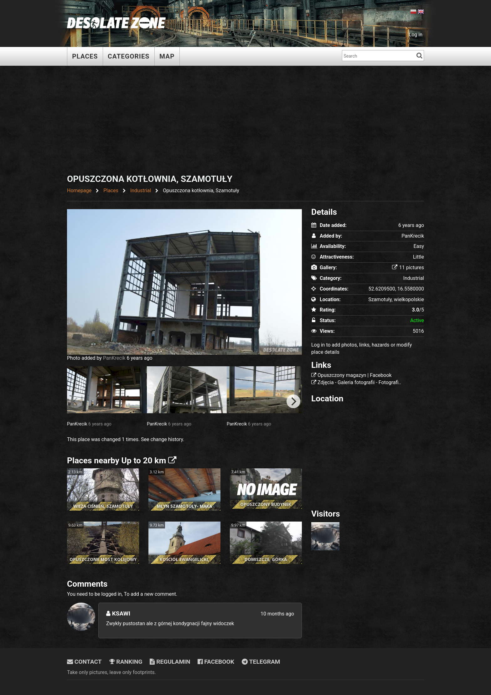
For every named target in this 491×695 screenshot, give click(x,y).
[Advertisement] (245, 121)
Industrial (413, 278)
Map (167, 56)
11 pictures (408, 267)
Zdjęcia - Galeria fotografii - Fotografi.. (359, 382)
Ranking (125, 661)
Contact (84, 661)
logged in (111, 594)
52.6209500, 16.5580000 (396, 289)
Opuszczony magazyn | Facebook (355, 375)
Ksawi (118, 613)
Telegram (261, 661)
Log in (415, 35)
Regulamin (170, 661)
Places (85, 56)
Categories (129, 56)
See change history (162, 439)
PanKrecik (114, 358)
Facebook (216, 661)
